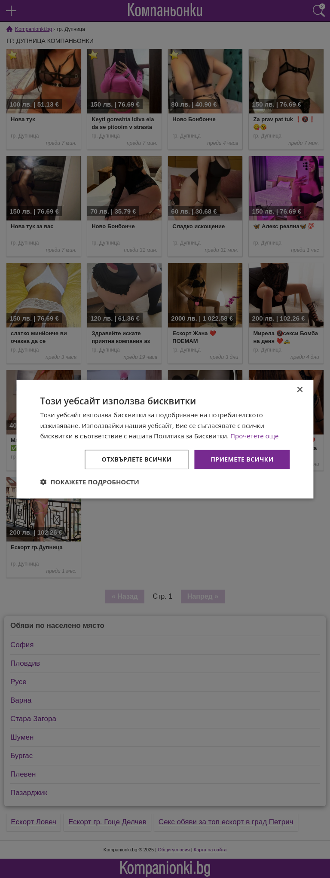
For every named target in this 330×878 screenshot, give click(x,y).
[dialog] (164, 438)
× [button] (299, 389)
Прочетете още (254, 435)
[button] (89, 482)
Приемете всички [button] (242, 459)
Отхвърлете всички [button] (137, 459)
